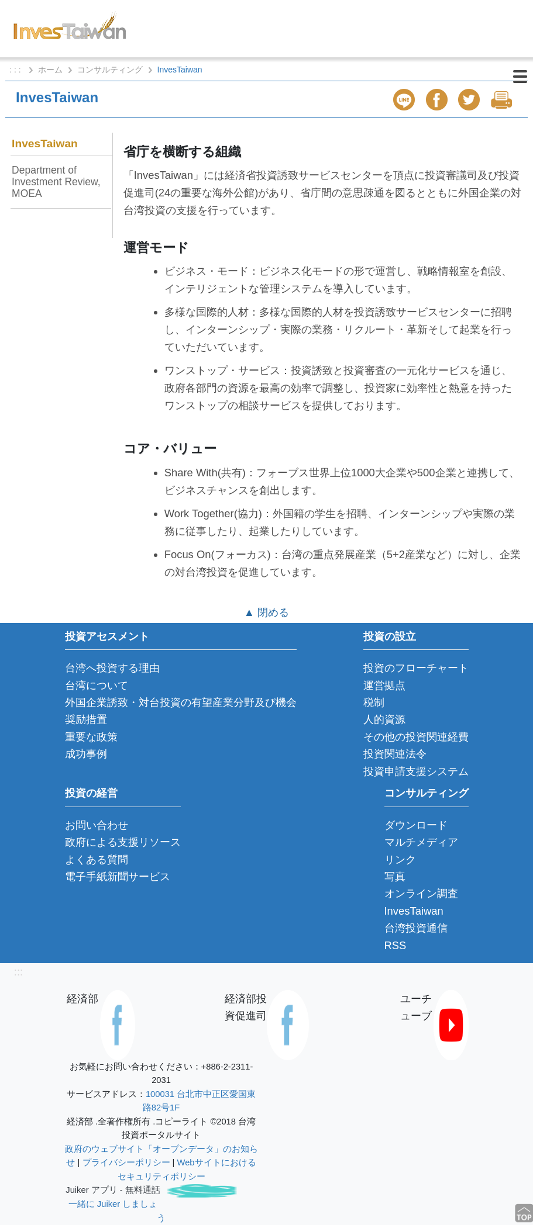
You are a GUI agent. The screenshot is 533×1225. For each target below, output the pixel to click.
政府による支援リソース (123, 842)
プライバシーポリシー (126, 1162)
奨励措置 (86, 719)
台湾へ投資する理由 (112, 668)
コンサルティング (110, 69)
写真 (394, 876)
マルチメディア (421, 842)
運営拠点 (384, 685)
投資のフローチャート (416, 668)
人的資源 (384, 719)
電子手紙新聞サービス (117, 876)
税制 (373, 702)
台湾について (96, 685)
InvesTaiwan (45, 143)
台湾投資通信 (416, 928)
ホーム (50, 69)
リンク (400, 859)
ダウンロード (416, 825)
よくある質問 (96, 859)
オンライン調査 (421, 893)
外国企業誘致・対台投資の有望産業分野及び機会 (181, 702)
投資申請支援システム (416, 771)
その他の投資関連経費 (416, 737)
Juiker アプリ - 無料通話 (113, 1190)
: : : (16, 69)
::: (18, 972)
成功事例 (86, 754)
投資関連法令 (395, 754)
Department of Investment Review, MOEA (56, 181)
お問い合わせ (96, 825)
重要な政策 (91, 737)
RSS (395, 945)
